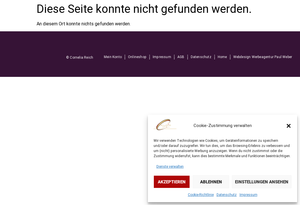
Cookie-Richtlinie (201, 195)
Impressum (248, 195)
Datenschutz (227, 195)
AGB (180, 57)
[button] (288, 126)
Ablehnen (211, 181)
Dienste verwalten (170, 167)
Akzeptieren (172, 181)
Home (222, 57)
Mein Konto (113, 57)
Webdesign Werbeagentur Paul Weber (262, 57)
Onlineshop (137, 57)
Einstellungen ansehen (261, 181)
